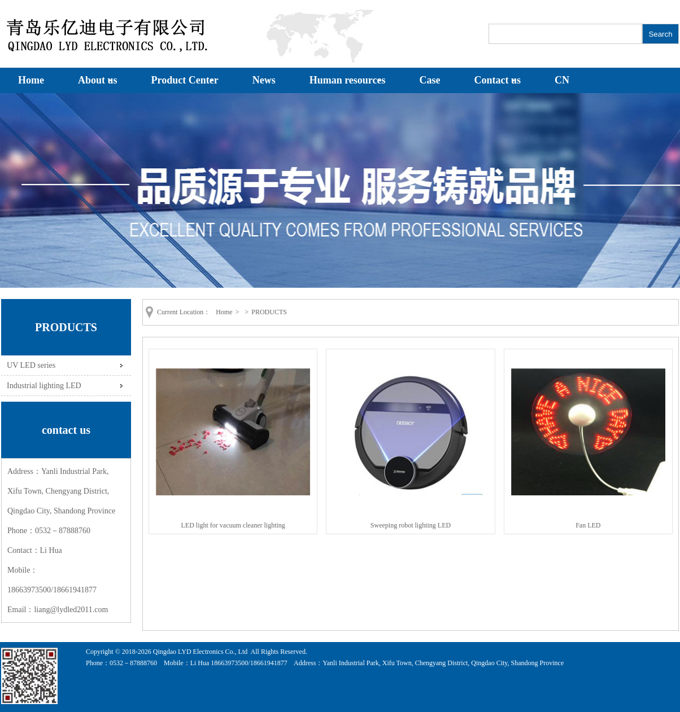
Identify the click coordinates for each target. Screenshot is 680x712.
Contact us (497, 80)
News (264, 80)
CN (562, 80)
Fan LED (588, 525)
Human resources (348, 80)
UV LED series (31, 365)
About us (97, 80)
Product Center (185, 80)
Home (31, 80)
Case (430, 80)
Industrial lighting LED (44, 385)
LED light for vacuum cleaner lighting (233, 525)
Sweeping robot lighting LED (410, 525)
